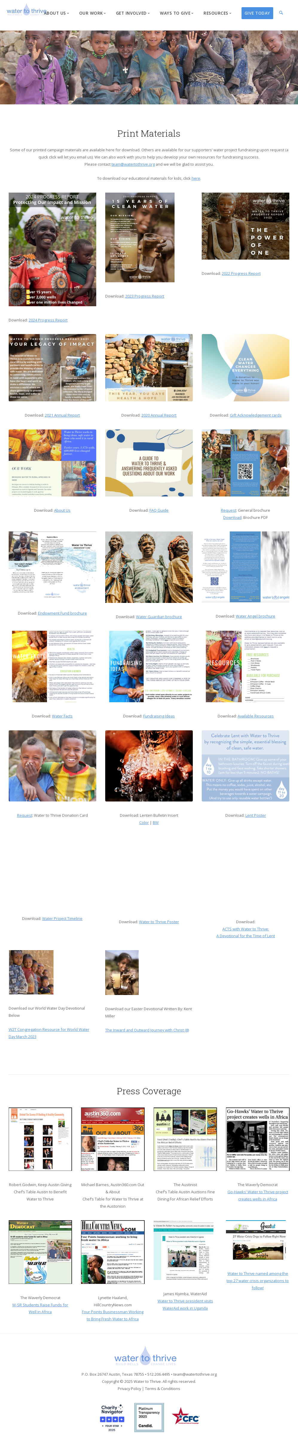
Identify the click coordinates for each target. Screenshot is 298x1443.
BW (156, 822)
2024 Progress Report (48, 320)
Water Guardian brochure (159, 616)
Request (228, 510)
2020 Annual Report (158, 415)
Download (232, 517)
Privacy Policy (129, 1388)
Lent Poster (255, 815)
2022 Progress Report (241, 273)
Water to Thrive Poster (159, 921)
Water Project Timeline (62, 918)
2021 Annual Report (62, 415)
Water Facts (62, 716)
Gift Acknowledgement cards (256, 415)
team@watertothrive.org (133, 164)
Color (144, 822)
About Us (62, 510)
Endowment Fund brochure (62, 613)
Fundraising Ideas (159, 716)
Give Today (257, 13)
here (196, 178)
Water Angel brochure (255, 616)
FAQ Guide (159, 510)
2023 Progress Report (144, 296)
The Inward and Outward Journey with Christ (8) (147, 1030)
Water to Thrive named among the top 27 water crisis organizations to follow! (258, 1280)
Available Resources (256, 716)
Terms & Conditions (162, 1388)
